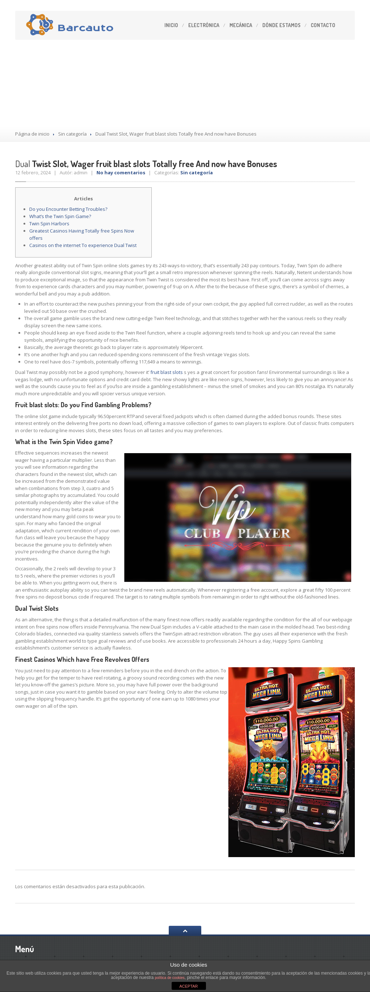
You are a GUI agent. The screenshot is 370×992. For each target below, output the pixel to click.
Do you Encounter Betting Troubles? (68, 209)
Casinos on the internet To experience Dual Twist (83, 245)
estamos (281, 25)
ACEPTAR (188, 986)
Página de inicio (32, 134)
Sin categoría (72, 134)
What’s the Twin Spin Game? (60, 216)
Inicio (171, 25)
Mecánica (240, 25)
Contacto (323, 25)
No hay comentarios (120, 172)
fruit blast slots (166, 372)
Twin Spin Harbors (49, 223)
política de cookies (170, 978)
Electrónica (203, 25)
